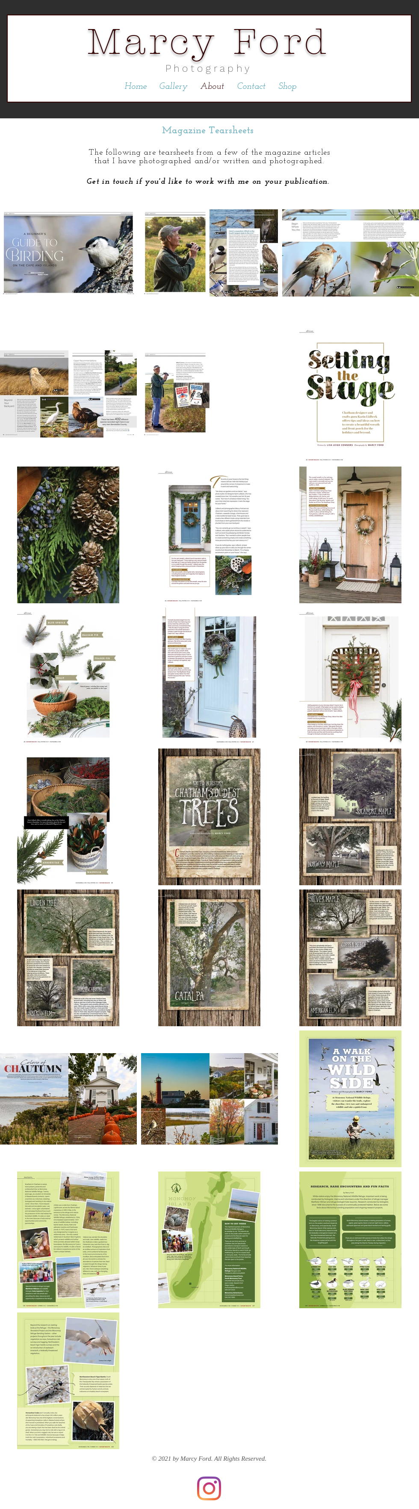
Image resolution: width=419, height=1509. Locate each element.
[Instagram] (209, 1488)
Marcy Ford (208, 42)
